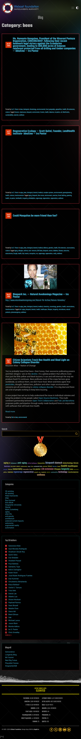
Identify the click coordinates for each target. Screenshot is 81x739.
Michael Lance (14, 620)
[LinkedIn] (60, 730)
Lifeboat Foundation (15, 729)
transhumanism (19, 195)
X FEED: (28, 705)
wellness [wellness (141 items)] (41, 475)
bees (21, 109)
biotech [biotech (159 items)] (58, 462)
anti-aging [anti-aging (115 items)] (22, 463)
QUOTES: (44, 721)
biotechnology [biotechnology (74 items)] (68, 463)
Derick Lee (12, 594)
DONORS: (33, 708)
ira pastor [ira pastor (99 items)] (37, 469)
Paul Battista (13, 564)
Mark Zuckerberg (11, 509)
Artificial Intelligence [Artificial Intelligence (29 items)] (32, 463)
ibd (23, 253)
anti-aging (22, 309)
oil (61, 112)
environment (36, 112)
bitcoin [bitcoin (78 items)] (75, 463)
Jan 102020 (8, 45)
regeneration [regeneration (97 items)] (28, 472)
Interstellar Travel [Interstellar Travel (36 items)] (27, 469)
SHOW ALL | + (8, 635)
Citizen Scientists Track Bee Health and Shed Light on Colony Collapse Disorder (41, 361)
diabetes (55, 250)
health (64, 109)
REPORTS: (44, 711)
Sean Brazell (13, 605)
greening (69, 195)
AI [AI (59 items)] (9, 463)
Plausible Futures (11, 663)
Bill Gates (39, 250)
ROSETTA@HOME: (26, 718)
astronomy (9, 523)
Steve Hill (12, 611)
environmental (41, 109)
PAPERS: (44, 718)
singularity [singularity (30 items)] (43, 472)
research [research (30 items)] (36, 472)
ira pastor (57, 112)
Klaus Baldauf (13, 585)
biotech (33, 309)
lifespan (50, 309)
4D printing (9, 493)
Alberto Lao (12, 597)
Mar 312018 (8, 296)
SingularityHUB (11, 666)
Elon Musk (9, 503)
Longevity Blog (11, 655)
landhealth (19, 198)
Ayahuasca (23, 112)
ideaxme (51, 112)
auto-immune (33, 250)
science (7, 112)
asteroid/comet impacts (14, 521)
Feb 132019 (8, 216)
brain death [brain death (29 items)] (13, 466)
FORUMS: (35, 721)
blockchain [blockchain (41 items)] (7, 466)
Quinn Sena (12, 555)
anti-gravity (9, 516)
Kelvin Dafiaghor (14, 570)
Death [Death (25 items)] (32, 466)
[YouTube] (64, 730)
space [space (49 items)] (48, 472)
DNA (7, 498)
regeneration (46, 198)
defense (45, 247)
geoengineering (67, 192)
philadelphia (31, 198)
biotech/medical (38, 192)
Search (76, 433)
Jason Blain (13, 623)
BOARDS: (44, 708)
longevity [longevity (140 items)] (65, 469)
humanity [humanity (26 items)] (5, 469)
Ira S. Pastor (14, 109)
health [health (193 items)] (64, 466)
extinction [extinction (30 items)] (45, 466)
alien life (8, 514)
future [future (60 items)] (50, 466)
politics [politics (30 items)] (5, 472)
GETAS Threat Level (40, 690)
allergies (20, 250)
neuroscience (70, 247)
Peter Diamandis (11, 496)
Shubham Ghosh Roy (16, 552)
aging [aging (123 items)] (6, 463)
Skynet (7, 507)
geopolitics (59, 109)
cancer (51, 250)
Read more (10, 411)
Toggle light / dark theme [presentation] (77, 7)
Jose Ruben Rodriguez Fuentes (20, 576)
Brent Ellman (13, 614)
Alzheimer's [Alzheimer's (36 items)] (14, 463)
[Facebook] (51, 730)
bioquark (29, 112)
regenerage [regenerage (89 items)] (18, 472)
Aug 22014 (8, 361)
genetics (50, 247)
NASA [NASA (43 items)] (71, 469)
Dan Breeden (13, 558)
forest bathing (62, 195)
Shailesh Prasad (14, 561)
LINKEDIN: (27, 701)
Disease (61, 250)
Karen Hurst (13, 573)
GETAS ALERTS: (46, 701)
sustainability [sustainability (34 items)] (54, 472)
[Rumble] (69, 730)
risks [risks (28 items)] (40, 472)
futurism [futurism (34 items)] (55, 466)
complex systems (48, 192)
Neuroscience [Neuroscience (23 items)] (76, 469)
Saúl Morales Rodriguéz (17, 549)
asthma (26, 250)
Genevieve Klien (14, 546)
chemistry (46, 306)
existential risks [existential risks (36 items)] (38, 466)
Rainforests (66, 112)
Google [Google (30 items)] (58, 466)
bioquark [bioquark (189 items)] (49, 463)
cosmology (53, 306)
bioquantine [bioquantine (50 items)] (41, 463)
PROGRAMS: (45, 715)
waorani (16, 115)
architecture (9, 519)
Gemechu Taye (14, 567)
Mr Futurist (9, 657)
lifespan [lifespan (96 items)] (57, 469)
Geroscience (10, 652)
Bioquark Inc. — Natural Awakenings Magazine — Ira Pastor (41, 295)
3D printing (9, 491)
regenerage (39, 198)
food (47, 109)
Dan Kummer (13, 579)
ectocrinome (9, 253)
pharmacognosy (15, 312)
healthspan (44, 309)
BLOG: (43, 705)
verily (54, 253)
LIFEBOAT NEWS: (46, 698)
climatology (33, 109)
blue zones (41, 195)
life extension (71, 109)
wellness (21, 115)
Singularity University (13, 505)
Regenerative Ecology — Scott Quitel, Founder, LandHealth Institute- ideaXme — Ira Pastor (44, 132)
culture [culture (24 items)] (29, 466)
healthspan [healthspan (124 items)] (73, 466)
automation (9, 528)
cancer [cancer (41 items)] (18, 466)
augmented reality (12, 525)
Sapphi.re (36, 729)
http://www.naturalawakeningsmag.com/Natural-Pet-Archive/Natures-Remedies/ (35, 300)
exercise (55, 195)
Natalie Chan (13, 608)
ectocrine (66, 250)
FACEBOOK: (26, 698)
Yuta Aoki (12, 591)
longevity (25, 198)
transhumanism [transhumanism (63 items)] (73, 472)
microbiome (62, 309)
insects (27, 253)
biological (26, 109)
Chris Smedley (13, 632)
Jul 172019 (8, 132)
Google (15, 253)
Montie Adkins (13, 626)
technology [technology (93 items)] (62, 472)
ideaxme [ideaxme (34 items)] (10, 469)
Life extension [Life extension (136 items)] (47, 469)
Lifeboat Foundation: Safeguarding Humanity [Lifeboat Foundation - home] (35, 8)
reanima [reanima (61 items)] (10, 472)
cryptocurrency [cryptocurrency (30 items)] (23, 466)
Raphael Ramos (14, 602)
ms (37, 253)
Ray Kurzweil (10, 500)
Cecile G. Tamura (15, 588)
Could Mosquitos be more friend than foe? (35, 216)
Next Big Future (11, 660)
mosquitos (32, 253)
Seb (12, 417)
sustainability (9, 115)
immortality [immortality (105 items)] (17, 469)
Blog (40, 18)
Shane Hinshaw (14, 600)
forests (42, 112)
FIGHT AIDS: (29, 711)
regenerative (54, 198)
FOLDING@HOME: (27, 715)
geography (52, 109)
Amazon (17, 112)
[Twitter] (56, 730)
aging (21, 192)
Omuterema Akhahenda (17, 582)
